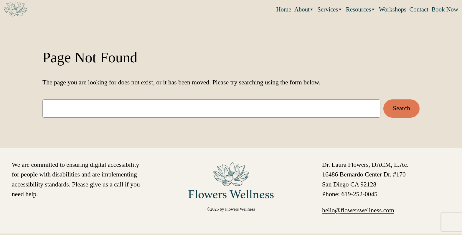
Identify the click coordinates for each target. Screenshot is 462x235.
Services (330, 9)
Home (283, 9)
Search (401, 108)
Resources (361, 9)
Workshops (392, 9)
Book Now (445, 9)
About (304, 9)
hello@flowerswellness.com (358, 210)
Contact (418, 9)
